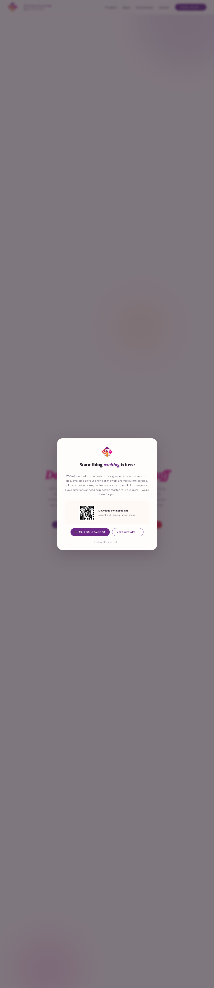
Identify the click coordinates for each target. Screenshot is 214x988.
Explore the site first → (107, 541)
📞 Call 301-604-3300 (90, 532)
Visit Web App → (128, 532)
